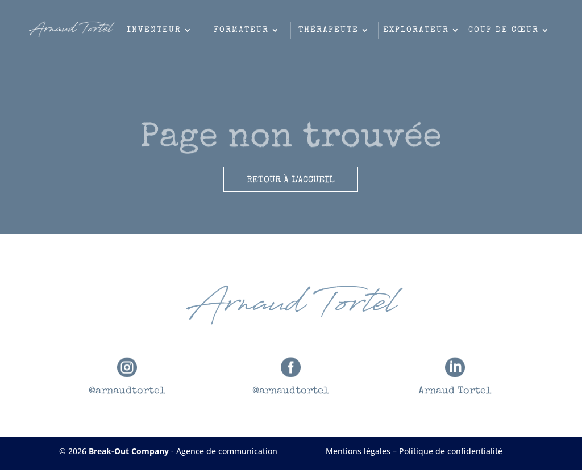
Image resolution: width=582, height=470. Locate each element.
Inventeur (154, 30)
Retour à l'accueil (291, 180)
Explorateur (416, 30)
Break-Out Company (130, 451)
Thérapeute (328, 30)
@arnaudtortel (127, 391)
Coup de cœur (503, 30)
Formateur (241, 30)
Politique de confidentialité (450, 451)
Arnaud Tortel (455, 391)
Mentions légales (358, 451)
